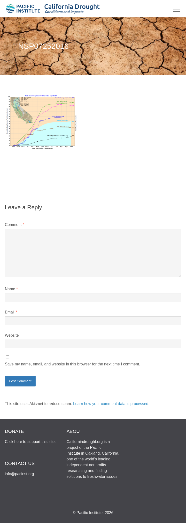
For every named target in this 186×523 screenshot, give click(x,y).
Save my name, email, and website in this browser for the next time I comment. (72, 364)
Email (11, 312)
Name (11, 289)
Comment (14, 225)
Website (12, 335)
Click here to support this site (29, 442)
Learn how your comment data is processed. (111, 404)
